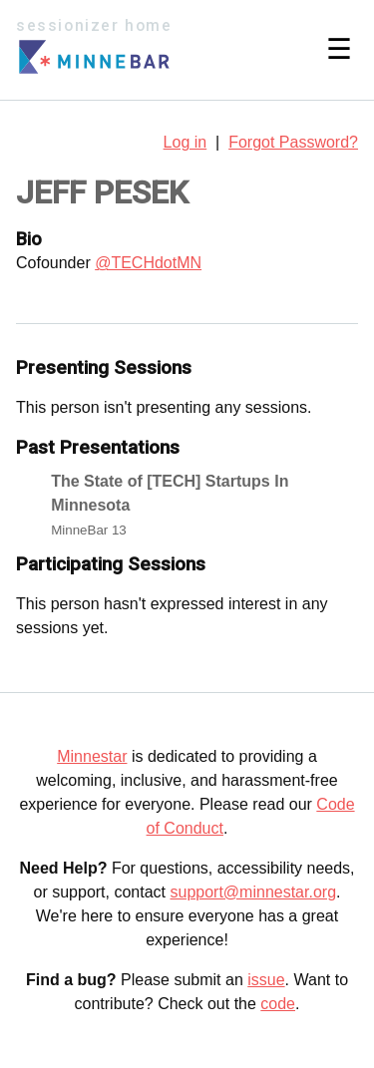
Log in (185, 142)
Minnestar (92, 756)
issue (265, 979)
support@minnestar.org (253, 892)
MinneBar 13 (89, 530)
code (277, 1003)
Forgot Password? (293, 142)
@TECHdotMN (148, 262)
